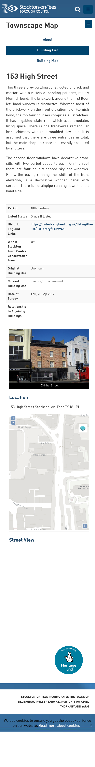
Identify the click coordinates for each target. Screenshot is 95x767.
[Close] (91, 725)
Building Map (47, 61)
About (47, 40)
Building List (47, 50)
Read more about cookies (59, 726)
